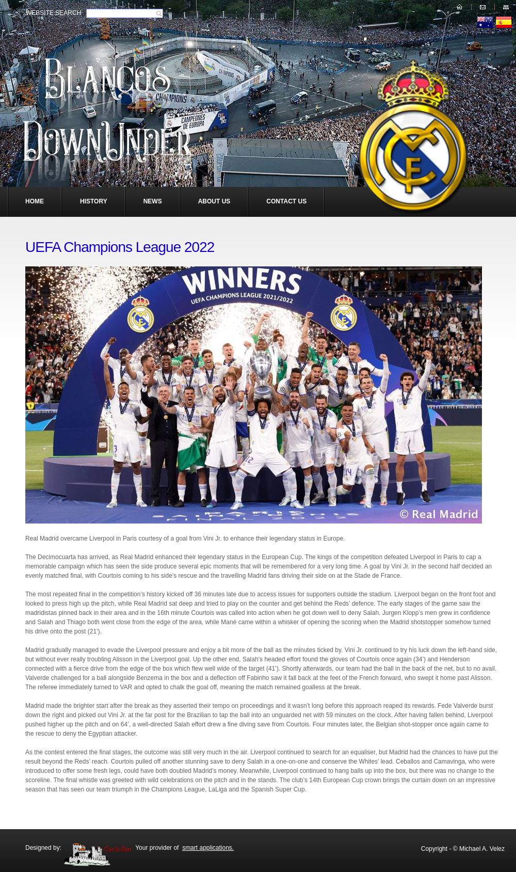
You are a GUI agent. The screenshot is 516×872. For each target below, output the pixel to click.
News (152, 201)
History (93, 201)
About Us (214, 201)
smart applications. (208, 847)
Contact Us (286, 201)
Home (34, 201)
